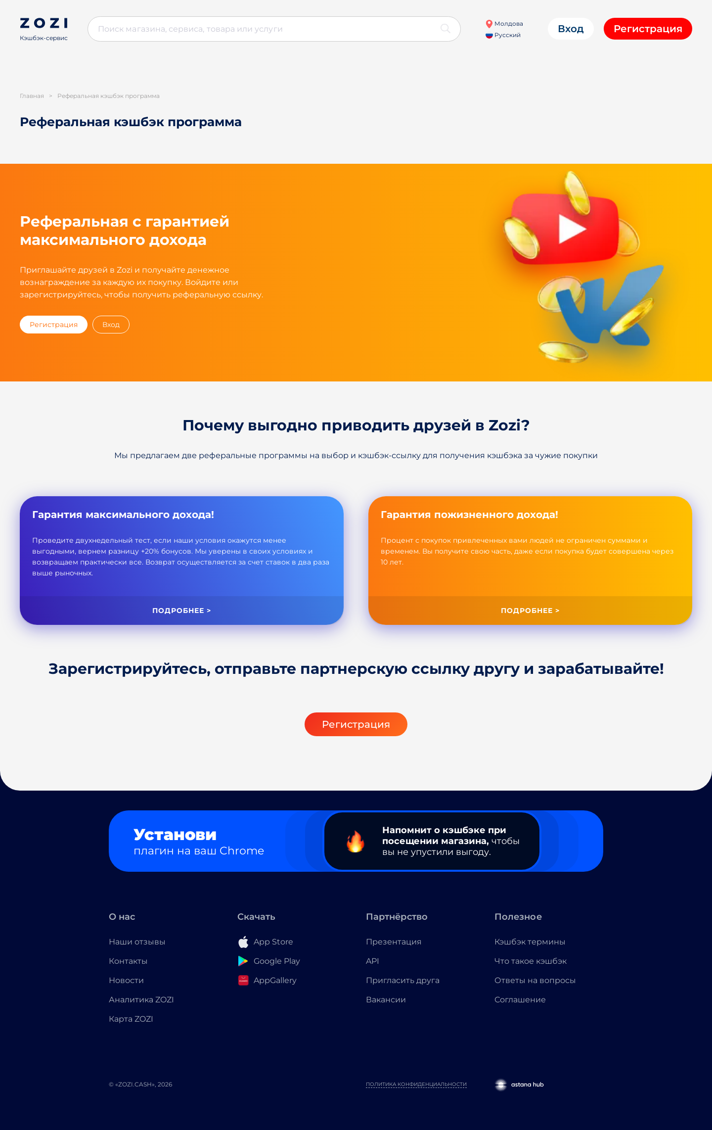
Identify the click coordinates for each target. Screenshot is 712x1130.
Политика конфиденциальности (416, 1084)
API (372, 961)
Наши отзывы (137, 941)
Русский (503, 35)
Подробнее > (181, 610)
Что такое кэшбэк (530, 961)
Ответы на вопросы (535, 980)
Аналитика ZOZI (141, 999)
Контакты (128, 961)
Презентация (394, 941)
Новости (126, 980)
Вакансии (386, 999)
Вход (571, 29)
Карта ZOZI (131, 1019)
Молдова (504, 23)
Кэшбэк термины (530, 941)
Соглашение (520, 999)
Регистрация (648, 29)
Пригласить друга (403, 980)
